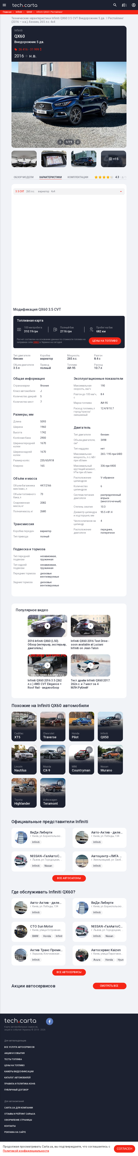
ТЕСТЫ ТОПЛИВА (13, 1059)
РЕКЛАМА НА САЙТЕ (15, 1132)
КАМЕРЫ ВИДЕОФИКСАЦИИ (19, 1071)
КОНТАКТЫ (10, 1126)
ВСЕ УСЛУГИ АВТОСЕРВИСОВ (19, 1047)
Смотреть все (109, 985)
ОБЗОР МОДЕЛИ (24, 177)
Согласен (124, 1148)
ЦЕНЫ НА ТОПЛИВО (105, 340)
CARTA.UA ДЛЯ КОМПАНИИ (18, 1107)
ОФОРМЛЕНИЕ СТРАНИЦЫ (18, 1120)
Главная (7, 12)
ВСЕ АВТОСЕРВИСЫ (69, 972)
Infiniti (19, 12)
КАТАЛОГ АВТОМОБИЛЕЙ (17, 1077)
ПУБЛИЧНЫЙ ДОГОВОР (16, 1090)
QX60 (29, 12)
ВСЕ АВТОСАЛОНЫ (69, 878)
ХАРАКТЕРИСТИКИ (50, 177)
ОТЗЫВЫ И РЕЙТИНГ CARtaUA (19, 1114)
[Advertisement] (40, 249)
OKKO (36, 342)
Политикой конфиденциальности (26, 1151)
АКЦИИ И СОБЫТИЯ (14, 1053)
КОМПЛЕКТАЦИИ (78, 177)
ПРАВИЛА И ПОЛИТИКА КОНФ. (20, 1083)
